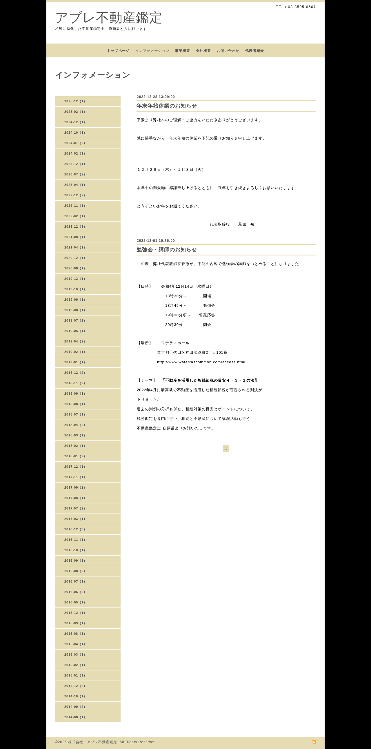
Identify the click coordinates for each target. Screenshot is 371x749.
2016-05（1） (75, 602)
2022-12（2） (75, 195)
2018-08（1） (75, 404)
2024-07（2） (75, 143)
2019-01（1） (75, 362)
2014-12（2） (75, 686)
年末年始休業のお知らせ (167, 106)
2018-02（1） (75, 445)
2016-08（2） (75, 571)
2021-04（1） (75, 247)
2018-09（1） (75, 393)
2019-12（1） (75, 278)
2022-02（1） (75, 216)
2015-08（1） (75, 633)
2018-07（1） (75, 414)
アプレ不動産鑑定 (109, 17)
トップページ (118, 51)
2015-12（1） (75, 612)
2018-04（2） (75, 425)
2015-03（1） (75, 654)
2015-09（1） (75, 623)
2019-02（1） (75, 351)
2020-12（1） (75, 258)
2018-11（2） (75, 383)
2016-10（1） (75, 550)
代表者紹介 (254, 51)
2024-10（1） (75, 132)
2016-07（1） (75, 581)
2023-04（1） (75, 184)
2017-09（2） (75, 487)
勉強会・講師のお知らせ (167, 250)
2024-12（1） (75, 122)
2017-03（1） (75, 519)
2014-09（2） (75, 706)
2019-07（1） (75, 320)
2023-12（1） (75, 164)
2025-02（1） (75, 111)
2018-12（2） (75, 372)
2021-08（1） (75, 237)
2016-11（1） (75, 539)
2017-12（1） (75, 466)
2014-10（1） (75, 696)
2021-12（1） (75, 226)
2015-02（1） (75, 665)
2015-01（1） (75, 675)
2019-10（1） (75, 289)
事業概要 (182, 51)
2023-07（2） (75, 174)
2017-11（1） (75, 477)
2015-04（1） (75, 644)
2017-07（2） (75, 508)
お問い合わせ (228, 51)
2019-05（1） (75, 331)
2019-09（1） (75, 299)
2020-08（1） (75, 268)
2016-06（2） (75, 592)
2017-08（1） (75, 498)
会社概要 (203, 51)
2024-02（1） (75, 153)
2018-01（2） (75, 456)
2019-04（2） (75, 341)
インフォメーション (152, 51)
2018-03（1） (75, 435)
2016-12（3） (75, 529)
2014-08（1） (75, 717)
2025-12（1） (75, 101)
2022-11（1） (75, 205)
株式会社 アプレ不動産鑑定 (92, 742)
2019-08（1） (75, 310)
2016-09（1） (75, 560)
